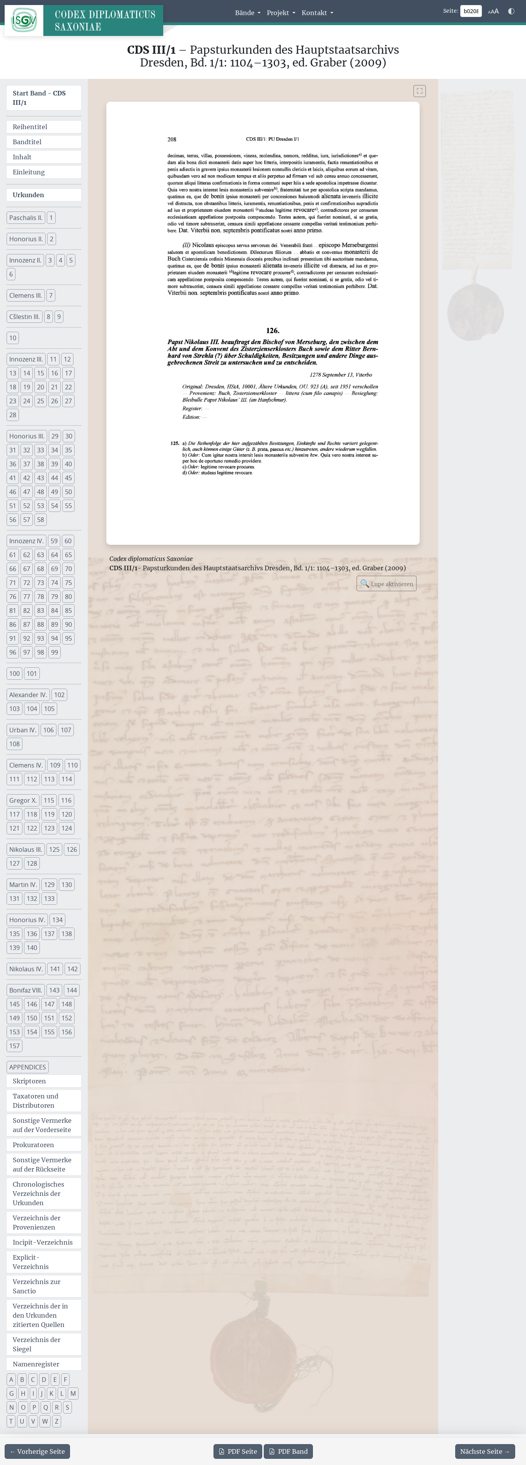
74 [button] (54, 582)
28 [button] (12, 415)
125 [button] (54, 849)
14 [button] (26, 373)
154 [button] (32, 1032)
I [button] (33, 1393)
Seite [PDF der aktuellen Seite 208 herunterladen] (238, 1451)
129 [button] (49, 884)
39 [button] (54, 464)
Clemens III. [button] (25, 295)
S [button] (67, 1407)
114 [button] (66, 779)
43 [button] (40, 478)
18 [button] (12, 387)
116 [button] (66, 800)
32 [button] (26, 450)
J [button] (42, 1393)
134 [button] (57, 920)
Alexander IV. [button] (28, 695)
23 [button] (12, 401)
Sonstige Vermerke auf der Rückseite (42, 1164)
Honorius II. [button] (26, 239)
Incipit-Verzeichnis (43, 1242)
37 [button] (26, 464)
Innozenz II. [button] (25, 260)
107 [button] (66, 730)
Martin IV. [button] (23, 884)
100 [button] (14, 673)
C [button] (33, 1379)
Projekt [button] (279, 13)
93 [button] (40, 638)
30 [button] (68, 436)
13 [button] (12, 373)
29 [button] (54, 436)
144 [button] (72, 990)
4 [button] (60, 260)
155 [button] (49, 1032)
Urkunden (28, 195)
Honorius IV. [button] (27, 920)
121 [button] (14, 828)
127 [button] (14, 863)
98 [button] (40, 652)
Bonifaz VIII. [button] (25, 990)
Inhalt (22, 157)
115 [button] (49, 800)
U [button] (22, 1421)
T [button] (11, 1421)
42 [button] (26, 478)
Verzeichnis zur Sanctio (36, 1286)
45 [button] (68, 478)
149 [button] (14, 1018)
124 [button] (66, 828)
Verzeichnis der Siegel (36, 1344)
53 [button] (40, 505)
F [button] (65, 1379)
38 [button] (40, 464)
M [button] (73, 1393)
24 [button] (26, 401)
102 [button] (59, 695)
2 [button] (51, 239)
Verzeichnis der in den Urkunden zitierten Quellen (40, 1315)
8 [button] (48, 316)
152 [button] (66, 1018)
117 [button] (14, 814)
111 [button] (14, 779)
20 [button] (40, 387)
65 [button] (68, 555)
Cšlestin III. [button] (24, 316)
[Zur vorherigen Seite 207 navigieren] (37, 1451)
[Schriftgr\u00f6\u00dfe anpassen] (493, 11)
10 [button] (12, 338)
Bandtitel (27, 142)
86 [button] (12, 624)
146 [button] (32, 1004)
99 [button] (54, 652)
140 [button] (32, 947)
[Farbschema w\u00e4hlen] (511, 11)
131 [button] (14, 898)
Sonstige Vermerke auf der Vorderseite (42, 1125)
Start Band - (39, 97)
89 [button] (54, 624)
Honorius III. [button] (26, 436)
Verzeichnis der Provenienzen (36, 1222)
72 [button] (26, 582)
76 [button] (12, 596)
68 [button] (40, 569)
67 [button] (26, 569)
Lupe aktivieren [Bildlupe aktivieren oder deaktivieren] (386, 583)
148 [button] (66, 1004)
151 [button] (49, 1018)
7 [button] (51, 295)
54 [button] (54, 505)
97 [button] (26, 652)
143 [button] (54, 990)
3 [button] (50, 260)
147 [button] (49, 1004)
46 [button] (12, 492)
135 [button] (14, 933)
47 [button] (26, 492)
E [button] (55, 1379)
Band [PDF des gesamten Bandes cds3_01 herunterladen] (288, 1451)
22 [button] (68, 387)
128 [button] (32, 863)
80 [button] (68, 596)
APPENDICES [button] (27, 1067)
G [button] (11, 1393)
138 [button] (66, 933)
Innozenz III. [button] (26, 359)
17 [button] (68, 373)
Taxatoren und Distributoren (35, 1100)
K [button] (51, 1393)
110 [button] (72, 765)
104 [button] (32, 708)
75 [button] (68, 582)
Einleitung (29, 172)
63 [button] (40, 555)
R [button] (57, 1407)
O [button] (23, 1407)
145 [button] (14, 1004)
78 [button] (40, 596)
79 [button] (54, 596)
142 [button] (72, 969)
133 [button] (49, 898)
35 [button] (68, 450)
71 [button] (12, 582)
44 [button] (54, 478)
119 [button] (49, 814)
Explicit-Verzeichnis (31, 1262)
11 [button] (53, 359)
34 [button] (54, 450)
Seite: (451, 10)
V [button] (33, 1421)
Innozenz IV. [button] (26, 541)
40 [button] (68, 464)
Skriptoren (29, 1081)
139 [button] (14, 947)
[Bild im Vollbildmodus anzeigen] (419, 91)
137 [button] (49, 933)
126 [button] (72, 849)
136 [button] (32, 933)
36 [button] (12, 464)
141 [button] (55, 969)
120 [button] (66, 814)
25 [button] (40, 401)
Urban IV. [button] (22, 730)
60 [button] (68, 541)
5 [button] (71, 260)
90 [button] (68, 624)
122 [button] (32, 828)
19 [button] (26, 387)
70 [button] (68, 569)
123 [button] (49, 828)
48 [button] (40, 492)
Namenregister (36, 1364)
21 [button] (54, 387)
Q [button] (45, 1407)
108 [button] (14, 744)
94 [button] (54, 638)
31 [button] (12, 450)
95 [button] (68, 638)
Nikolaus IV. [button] (26, 969)
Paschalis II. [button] (26, 217)
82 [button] (26, 610)
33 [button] (40, 450)
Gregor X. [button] (23, 800)
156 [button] (66, 1032)
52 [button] (26, 505)
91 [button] (12, 638)
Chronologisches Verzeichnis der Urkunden (38, 1193)
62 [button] (26, 555)
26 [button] (54, 401)
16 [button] (54, 373)
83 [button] (40, 610)
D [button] (44, 1379)
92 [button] (26, 638)
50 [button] (68, 492)
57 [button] (26, 519)
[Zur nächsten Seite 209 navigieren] (485, 1451)
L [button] (61, 1393)
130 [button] (66, 884)
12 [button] (67, 359)
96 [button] (12, 652)
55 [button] (68, 505)
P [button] (34, 1407)
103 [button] (14, 708)
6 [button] (11, 274)
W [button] (45, 1421)
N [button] (11, 1407)
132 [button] (32, 898)
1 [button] (51, 217)
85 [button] (68, 610)
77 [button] (26, 596)
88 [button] (40, 624)
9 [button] (59, 316)
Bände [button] (245, 13)
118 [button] (32, 814)
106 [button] (48, 730)
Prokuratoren (33, 1145)
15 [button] (40, 373)
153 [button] (14, 1032)
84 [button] (54, 610)
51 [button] (12, 505)
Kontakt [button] (315, 13)
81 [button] (12, 610)
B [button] (22, 1379)
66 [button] (12, 569)
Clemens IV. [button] (26, 765)
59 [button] (54, 541)
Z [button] (56, 1421)
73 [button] (40, 582)
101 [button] (32, 673)
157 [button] (14, 1046)
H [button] (23, 1393)
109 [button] (55, 765)
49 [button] (54, 492)
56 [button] (12, 519)
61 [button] (12, 555)
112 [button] (32, 779)
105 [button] (49, 708)
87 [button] (26, 624)
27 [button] (68, 401)
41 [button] (12, 478)
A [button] (11, 1379)
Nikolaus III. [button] (25, 849)
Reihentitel (30, 127)
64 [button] (54, 555)
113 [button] (49, 779)
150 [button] (32, 1018)
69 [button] (54, 569)
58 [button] (40, 519)
